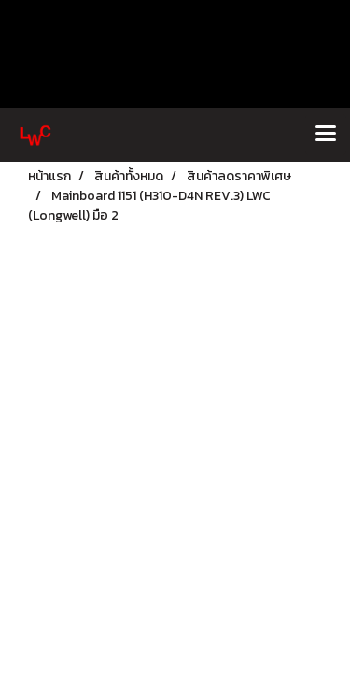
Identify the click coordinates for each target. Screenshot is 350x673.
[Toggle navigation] (325, 134)
